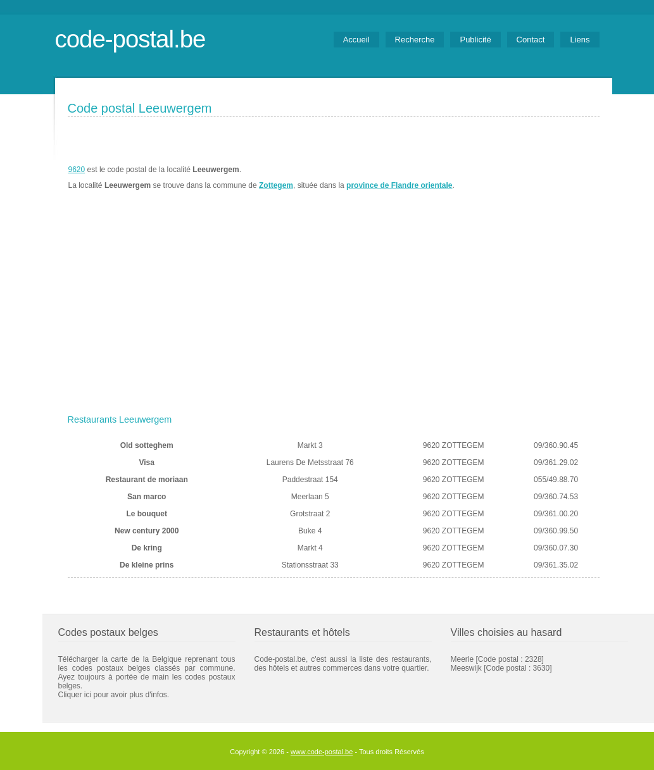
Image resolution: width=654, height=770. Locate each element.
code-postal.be (130, 39)
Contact (531, 39)
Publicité (475, 39)
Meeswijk (466, 668)
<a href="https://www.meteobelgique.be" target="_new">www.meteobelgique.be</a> (527, 177)
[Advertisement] (334, 314)
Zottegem (276, 185)
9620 (76, 169)
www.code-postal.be (322, 751)
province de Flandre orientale (399, 185)
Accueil (356, 39)
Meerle (462, 659)
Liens (579, 39)
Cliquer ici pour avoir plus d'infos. (114, 694)
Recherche (415, 39)
